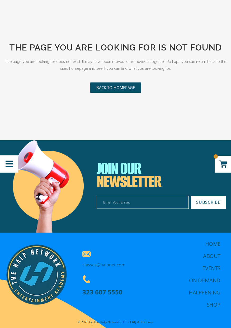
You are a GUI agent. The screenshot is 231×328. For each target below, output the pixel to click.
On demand (204, 280)
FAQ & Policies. (141, 322)
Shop (213, 304)
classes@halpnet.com (103, 265)
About (211, 256)
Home (212, 243)
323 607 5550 (102, 292)
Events (211, 268)
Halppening (204, 292)
